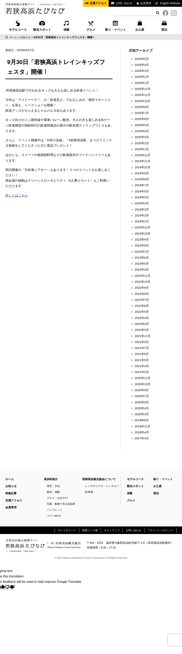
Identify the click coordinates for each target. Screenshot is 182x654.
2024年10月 (143, 167)
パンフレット (54, 509)
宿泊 (164, 25)
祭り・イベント (115, 25)
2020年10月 (143, 384)
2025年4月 (142, 131)
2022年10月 (143, 281)
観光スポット (42, 25)
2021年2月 (142, 372)
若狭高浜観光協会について (99, 479)
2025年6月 (142, 119)
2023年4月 (142, 269)
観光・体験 (53, 491)
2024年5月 (142, 197)
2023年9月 (142, 239)
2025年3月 (142, 137)
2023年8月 (142, 245)
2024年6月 (142, 191)
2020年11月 (143, 378)
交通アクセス (98, 3)
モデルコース (18, 25)
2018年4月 (142, 432)
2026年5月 (142, 58)
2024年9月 (142, 173)
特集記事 (11, 493)
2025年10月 (143, 101)
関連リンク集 (90, 530)
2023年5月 (142, 263)
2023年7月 (142, 251)
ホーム (9, 479)
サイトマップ (112, 530)
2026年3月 (142, 70)
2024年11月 (143, 161)
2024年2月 (142, 215)
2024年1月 (142, 221)
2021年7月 (142, 348)
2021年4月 (142, 366)
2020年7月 (142, 396)
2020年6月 (142, 402)
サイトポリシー (67, 530)
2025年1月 (142, 149)
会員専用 (145, 3)
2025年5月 (142, 125)
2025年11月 (143, 94)
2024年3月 (142, 209)
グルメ (90, 25)
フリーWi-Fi (54, 515)
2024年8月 (142, 179)
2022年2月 (142, 329)
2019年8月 (142, 420)
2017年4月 (142, 438)
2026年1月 (142, 83)
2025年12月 (143, 89)
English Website (170, 3)
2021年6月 (142, 354)
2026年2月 (142, 76)
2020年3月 (142, 414)
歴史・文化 (53, 485)
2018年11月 (143, 426)
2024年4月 (142, 203)
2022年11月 (143, 275)
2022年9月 (142, 287)
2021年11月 (143, 336)
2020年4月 (142, 408)
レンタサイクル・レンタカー (102, 485)
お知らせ (11, 486)
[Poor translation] (10, 588)
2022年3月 (142, 324)
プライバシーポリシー (160, 530)
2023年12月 (143, 227)
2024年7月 (142, 185)
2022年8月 (142, 293)
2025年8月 (142, 107)
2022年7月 (142, 299)
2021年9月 (142, 342)
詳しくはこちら (16, 195)
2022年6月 (142, 305)
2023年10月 (143, 233)
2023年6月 (142, 257)
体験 (66, 25)
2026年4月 (142, 64)
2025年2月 (142, 143)
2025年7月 (142, 113)
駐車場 (89, 491)
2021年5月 (142, 360)
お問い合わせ (124, 3)
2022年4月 (142, 318)
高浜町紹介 (51, 479)
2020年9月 (142, 390)
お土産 (139, 25)
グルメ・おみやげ (57, 497)
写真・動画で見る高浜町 (61, 503)
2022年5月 (142, 311)
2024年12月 (143, 155)
